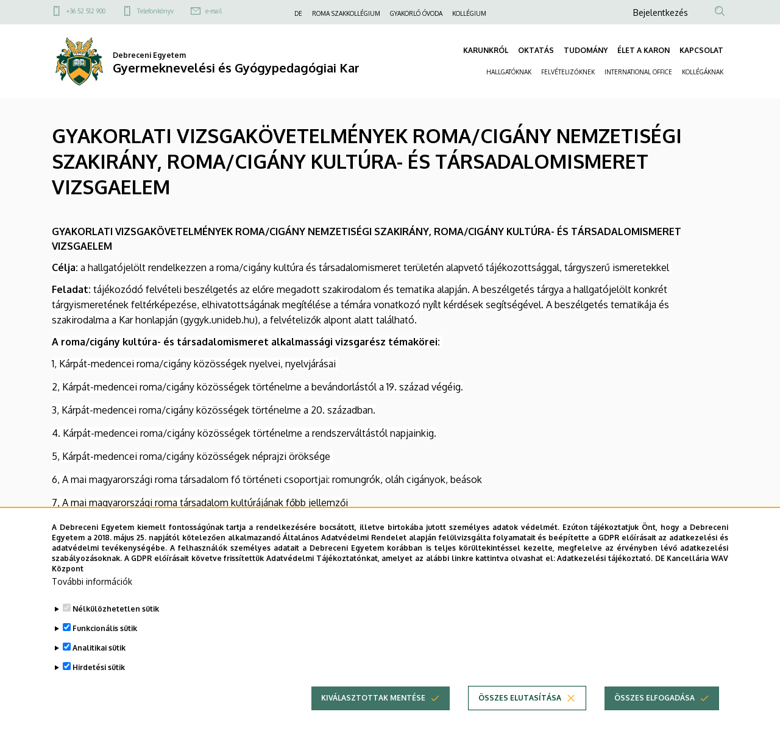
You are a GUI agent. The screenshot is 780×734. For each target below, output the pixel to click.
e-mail (213, 11)
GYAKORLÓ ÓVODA (416, 13)
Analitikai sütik (99, 667)
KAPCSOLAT (701, 50)
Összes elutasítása (519, 717)
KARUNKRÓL (485, 50)
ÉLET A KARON (643, 50)
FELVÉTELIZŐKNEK (568, 72)
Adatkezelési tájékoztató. (605, 577)
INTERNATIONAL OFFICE (638, 72)
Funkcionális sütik (105, 648)
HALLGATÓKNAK (508, 72)
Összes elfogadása (654, 717)
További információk (92, 601)
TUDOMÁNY (586, 50)
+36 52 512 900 (85, 11)
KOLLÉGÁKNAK (702, 72)
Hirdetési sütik (99, 687)
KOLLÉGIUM (469, 13)
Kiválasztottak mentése (373, 717)
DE (298, 13)
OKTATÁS (536, 50)
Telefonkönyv (155, 11)
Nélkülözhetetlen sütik (116, 628)
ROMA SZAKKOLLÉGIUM (346, 13)
